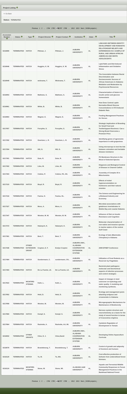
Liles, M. (58, 166)
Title (111, 37)
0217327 (6, 206)
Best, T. (58, 236)
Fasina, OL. (59, 196)
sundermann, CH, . (62, 260)
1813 (77, 28)
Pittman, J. (59, 51)
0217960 (6, 314)
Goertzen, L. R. (61, 140)
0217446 (6, 248)
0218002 (6, 336)
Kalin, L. (58, 283)
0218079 (6, 348)
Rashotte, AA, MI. (62, 324)
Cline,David (59, 336)
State (91, 37)
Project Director (44, 37)
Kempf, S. (59, 314)
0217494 (6, 270)
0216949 (6, 81)
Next (82, 28)
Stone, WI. (59, 368)
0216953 (6, 95)
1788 (65, 28)
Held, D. (58, 295)
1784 (48, 28)
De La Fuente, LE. (62, 270)
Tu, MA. (58, 357)
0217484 (6, 260)
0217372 (6, 226)
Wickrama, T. (60, 81)
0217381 (6, 236)
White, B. (58, 106)
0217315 (6, 184)
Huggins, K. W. (61, 66)
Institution (79, 37)
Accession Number (7, 36)
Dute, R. (58, 158)
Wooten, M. (59, 304)
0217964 (6, 324)
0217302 (6, 166)
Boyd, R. (58, 184)
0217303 (6, 174)
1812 (73, 28)
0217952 (6, 295)
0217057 (6, 128)
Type (30, 37)
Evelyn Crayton (61, 248)
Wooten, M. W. (60, 215)
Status (18, 37)
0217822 (6, 283)
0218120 (6, 357)
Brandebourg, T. (61, 348)
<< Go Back (7, 14)
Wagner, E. (59, 117)
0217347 (6, 215)
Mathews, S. (60, 95)
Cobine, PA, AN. (61, 174)
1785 (53, 28)
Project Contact (62, 37)
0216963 (6, 117)
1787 (60, 28)
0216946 (6, 66)
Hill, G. (57, 149)
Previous (35, 28)
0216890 (6, 51)
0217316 (6, 196)
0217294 (6, 149)
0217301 (6, 158)
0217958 (6, 304)
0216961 (6, 106)
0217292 (6, 140)
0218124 (6, 368)
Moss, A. (58, 206)
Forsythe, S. (60, 128)
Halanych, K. (60, 226)
